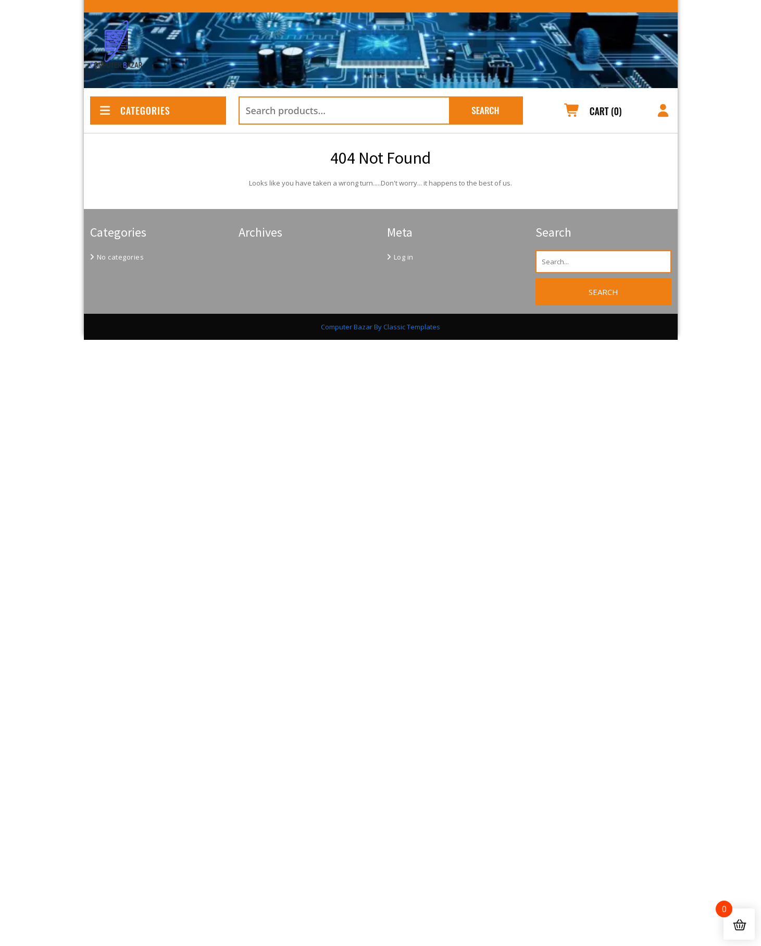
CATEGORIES (134, 110)
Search (485, 110)
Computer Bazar (346, 326)
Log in (404, 257)
